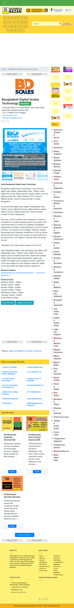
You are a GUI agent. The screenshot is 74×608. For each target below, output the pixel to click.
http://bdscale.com (9, 115)
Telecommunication (61, 417)
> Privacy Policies (58, 575)
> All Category (43, 564)
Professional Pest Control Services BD (35, 437)
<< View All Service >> (24, 535)
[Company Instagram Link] (6, 121)
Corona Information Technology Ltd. (10, 386)
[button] (45, 149)
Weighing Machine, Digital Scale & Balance (17, 273)
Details (12, 471)
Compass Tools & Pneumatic (33, 380)
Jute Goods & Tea (56, 311)
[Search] (45, 24)
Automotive (58, 148)
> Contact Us (42, 568)
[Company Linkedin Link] (8, 121)
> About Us (42, 558)
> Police (55, 568)
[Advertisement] (37, 49)
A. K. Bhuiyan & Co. (34, 372)
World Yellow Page (56, 457)
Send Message (8, 303)
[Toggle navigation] (5, 3)
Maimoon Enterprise (10, 399)
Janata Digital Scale (34, 367)
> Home (41, 556)
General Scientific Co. (35, 385)
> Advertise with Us (44, 566)
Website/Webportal (61, 451)
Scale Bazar (7, 403)
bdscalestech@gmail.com (12, 118)
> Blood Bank (57, 560)
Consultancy (58, 212)
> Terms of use (43, 570)
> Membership (43, 562)
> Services (41, 560)
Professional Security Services (12, 495)
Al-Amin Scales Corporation (8, 380)
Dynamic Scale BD (9, 367)
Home (4, 69)
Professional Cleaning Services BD (10, 437)
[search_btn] (59, 24)
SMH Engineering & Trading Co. (34, 404)
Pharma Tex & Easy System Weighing (9, 373)
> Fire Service (57, 566)
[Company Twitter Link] (4, 121)
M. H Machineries (33, 392)
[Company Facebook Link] (2, 121)
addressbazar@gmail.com (18, 592)
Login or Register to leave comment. (25, 350)
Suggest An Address (24, 303)
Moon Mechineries (34, 399)
